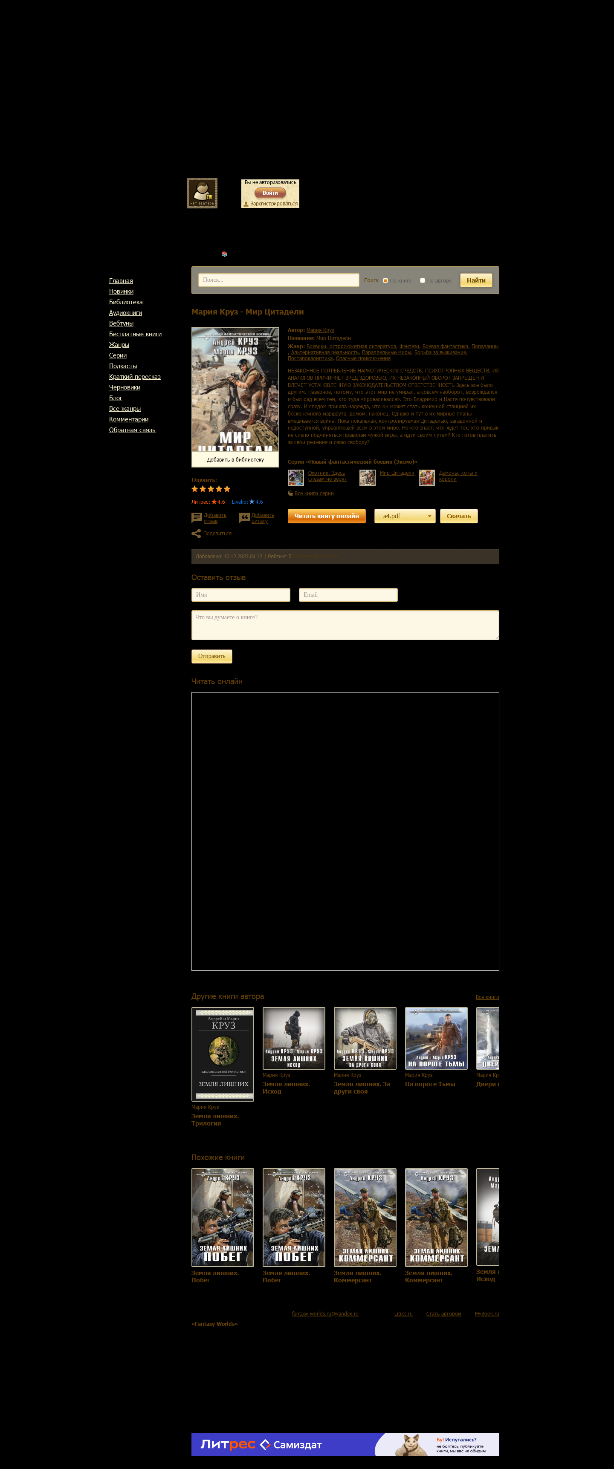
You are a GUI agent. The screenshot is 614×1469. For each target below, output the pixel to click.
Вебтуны (121, 323)
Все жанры (125, 408)
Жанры (119, 344)
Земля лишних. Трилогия (215, 1119)
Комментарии (128, 419)
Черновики (124, 387)
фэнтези (409, 346)
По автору (436, 280)
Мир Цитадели (397, 473)
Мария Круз (243, 254)
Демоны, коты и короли (458, 476)
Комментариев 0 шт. (316, 557)
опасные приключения (363, 358)
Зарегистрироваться (274, 203)
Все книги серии (314, 493)
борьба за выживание (440, 352)
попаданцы (485, 346)
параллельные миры (386, 352)
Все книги (487, 997)
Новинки (121, 291)
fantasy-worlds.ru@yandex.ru (325, 1313)
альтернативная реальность (325, 352)
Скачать (459, 515)
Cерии (118, 355)
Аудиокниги (125, 312)
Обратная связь (132, 429)
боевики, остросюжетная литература (351, 346)
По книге (397, 280)
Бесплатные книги (135, 334)
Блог (115, 397)
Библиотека (126, 302)
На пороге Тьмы (430, 1084)
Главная (121, 280)
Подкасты (123, 365)
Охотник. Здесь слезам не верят (327, 476)
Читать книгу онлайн (327, 515)
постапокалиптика (310, 358)
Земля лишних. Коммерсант (357, 1276)
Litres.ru (403, 1313)
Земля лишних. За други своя (362, 1087)
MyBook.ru (487, 1313)
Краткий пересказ (135, 376)
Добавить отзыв (215, 518)
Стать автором (443, 1313)
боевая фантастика (445, 346)
